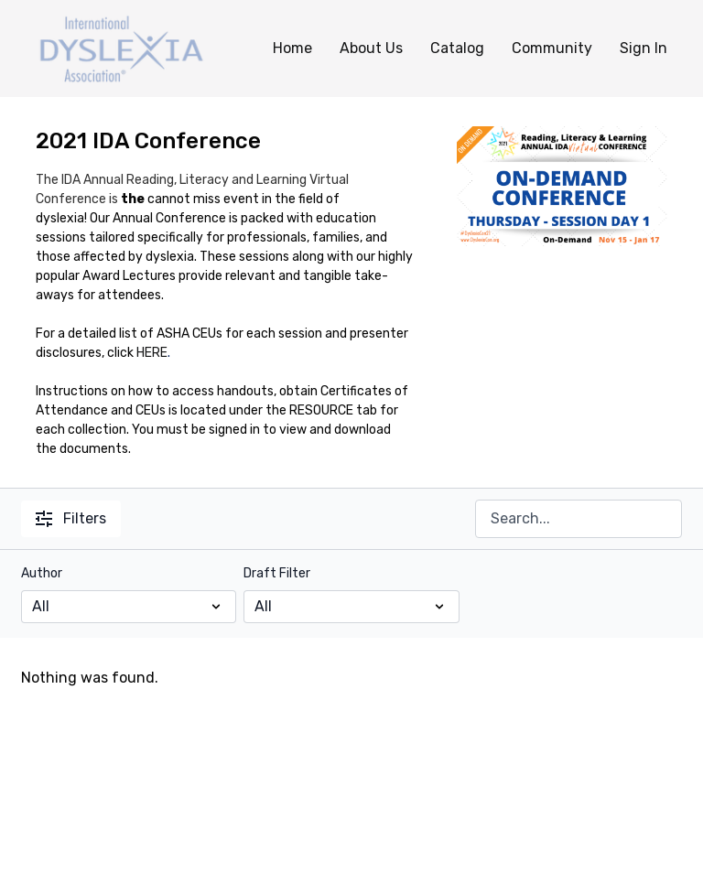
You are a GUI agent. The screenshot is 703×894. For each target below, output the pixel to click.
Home (292, 48)
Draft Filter (276, 573)
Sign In (643, 48)
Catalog (457, 48)
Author (41, 573)
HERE (152, 353)
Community (552, 48)
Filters (71, 518)
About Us (371, 48)
